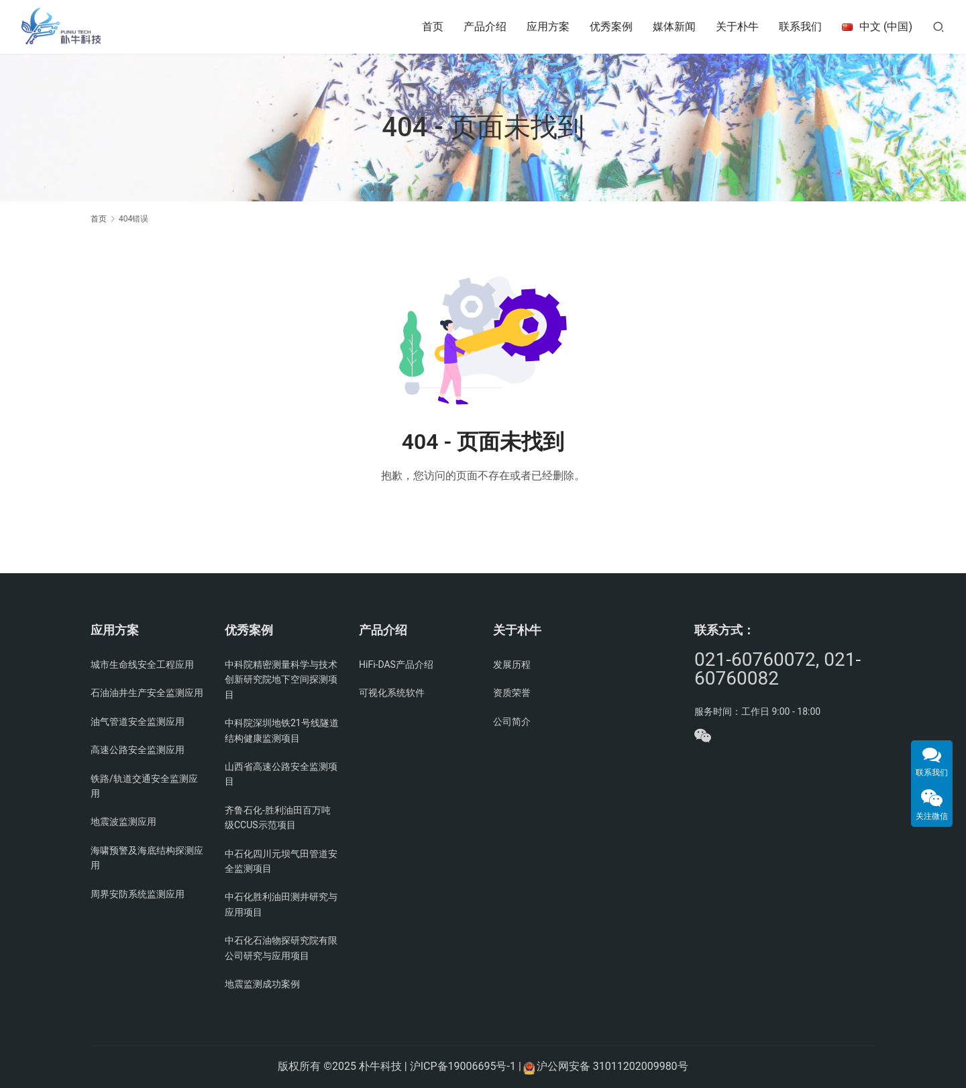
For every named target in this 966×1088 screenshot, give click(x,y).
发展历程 (512, 664)
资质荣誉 (512, 692)
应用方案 (548, 26)
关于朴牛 (737, 26)
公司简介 (512, 721)
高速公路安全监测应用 (137, 749)
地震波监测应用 (123, 821)
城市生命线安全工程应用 (142, 664)
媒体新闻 (674, 26)
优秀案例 (611, 26)
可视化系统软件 (392, 692)
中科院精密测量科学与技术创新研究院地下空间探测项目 (281, 679)
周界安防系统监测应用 (137, 894)
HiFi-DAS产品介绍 (396, 664)
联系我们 (800, 26)
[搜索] (938, 26)
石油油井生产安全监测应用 (147, 692)
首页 (432, 26)
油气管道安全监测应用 (137, 721)
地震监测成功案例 (262, 984)
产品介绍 (485, 26)
